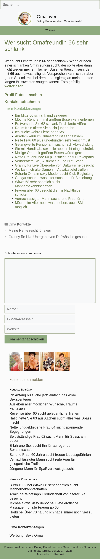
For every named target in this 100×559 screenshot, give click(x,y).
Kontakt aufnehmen (22, 102)
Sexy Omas (35, 535)
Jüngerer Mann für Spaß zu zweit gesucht (42, 469)
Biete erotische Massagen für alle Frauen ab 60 (44, 505)
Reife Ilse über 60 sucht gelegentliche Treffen (44, 413)
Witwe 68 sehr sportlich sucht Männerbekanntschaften (44, 487)
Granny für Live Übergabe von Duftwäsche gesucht (48, 237)
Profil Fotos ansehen (23, 95)
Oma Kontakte (20, 224)
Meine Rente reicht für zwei (30, 230)
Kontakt (59, 554)
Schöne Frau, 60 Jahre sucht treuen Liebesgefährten (50, 455)
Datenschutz (44, 554)
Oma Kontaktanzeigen (27, 527)
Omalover (46, 16)
